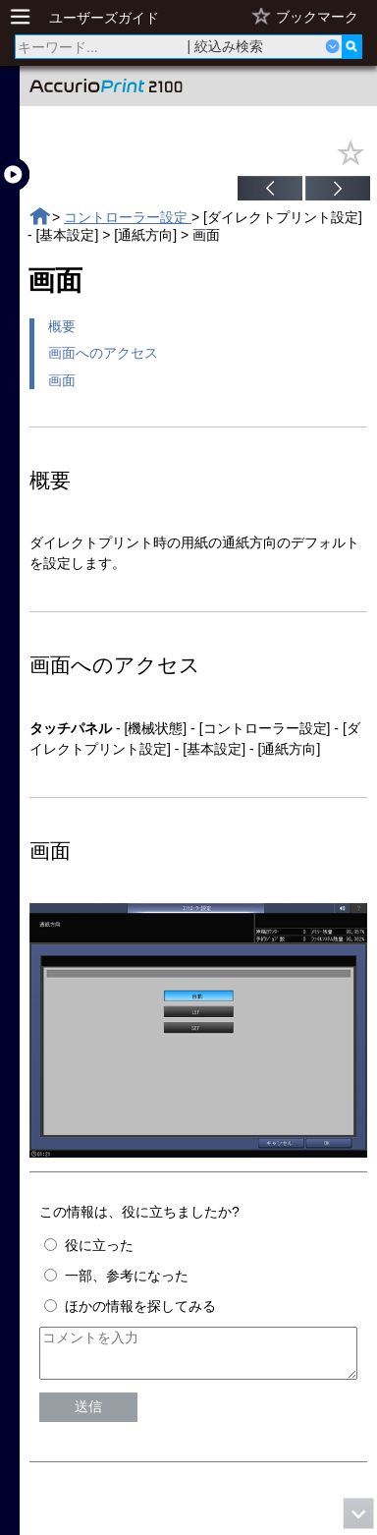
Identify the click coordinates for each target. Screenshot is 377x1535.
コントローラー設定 (127, 217)
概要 (62, 326)
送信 (88, 1415)
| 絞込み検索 (226, 46)
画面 (62, 380)
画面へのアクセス (103, 353)
